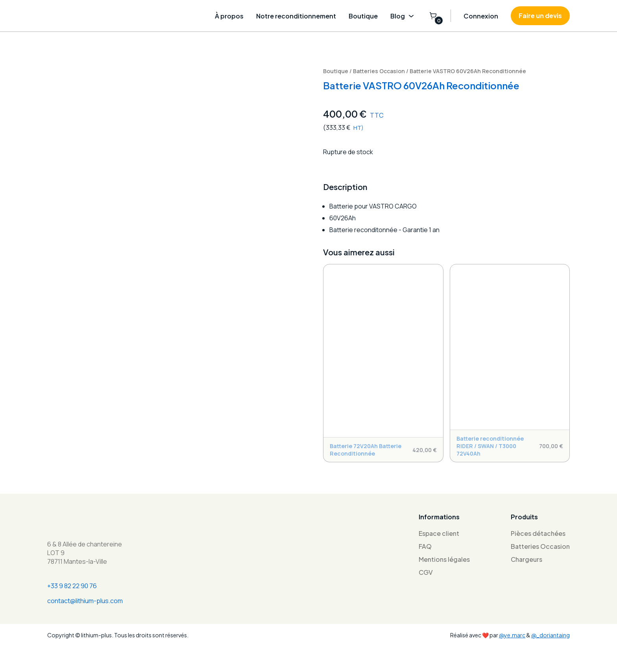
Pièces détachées (538, 533)
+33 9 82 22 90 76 (72, 585)
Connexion (481, 16)
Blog (403, 15)
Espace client (439, 533)
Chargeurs (526, 559)
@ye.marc (512, 635)
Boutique (363, 16)
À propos (229, 16)
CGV (426, 572)
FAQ (425, 546)
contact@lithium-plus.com (85, 600)
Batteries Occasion (379, 71)
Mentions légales (444, 559)
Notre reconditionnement (296, 16)
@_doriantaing (550, 635)
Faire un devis (540, 15)
